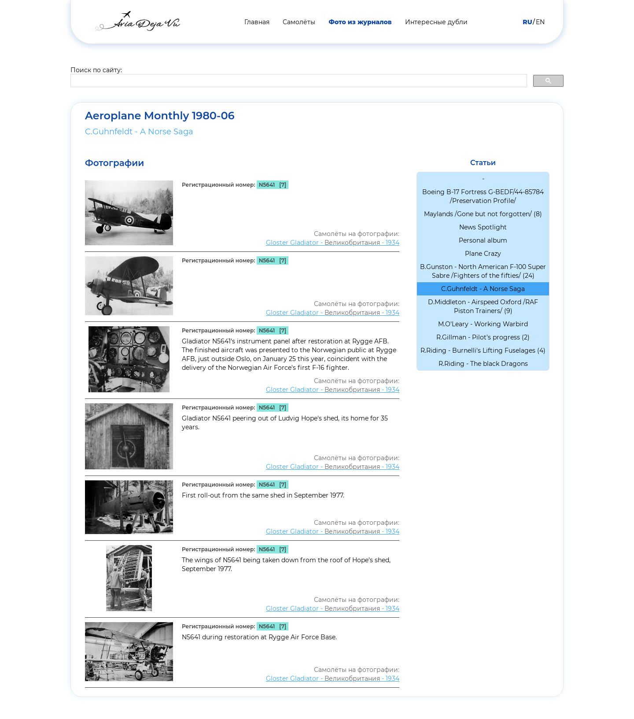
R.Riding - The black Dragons (483, 364)
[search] (298, 81)
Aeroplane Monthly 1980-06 (160, 115)
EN (540, 22)
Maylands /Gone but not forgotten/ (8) (483, 214)
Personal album (483, 240)
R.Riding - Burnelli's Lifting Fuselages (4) (483, 350)
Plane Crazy (483, 254)
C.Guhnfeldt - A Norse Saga (139, 131)
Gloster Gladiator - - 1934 (332, 243)
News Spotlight (483, 227)
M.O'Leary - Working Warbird (483, 324)
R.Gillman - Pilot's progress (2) (483, 337)
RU (527, 22)
